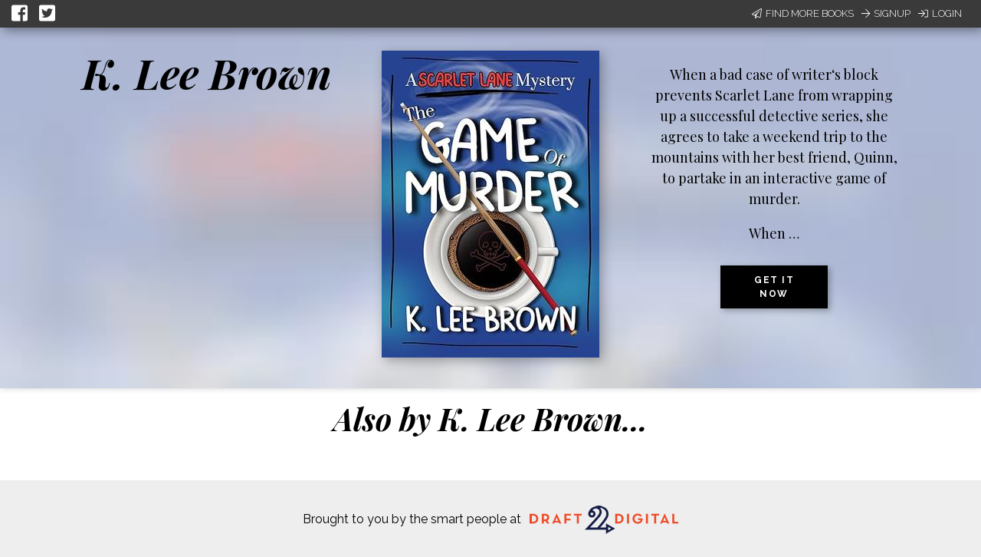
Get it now (774, 287)
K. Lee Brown (207, 73)
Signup (885, 13)
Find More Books (803, 13)
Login (940, 13)
